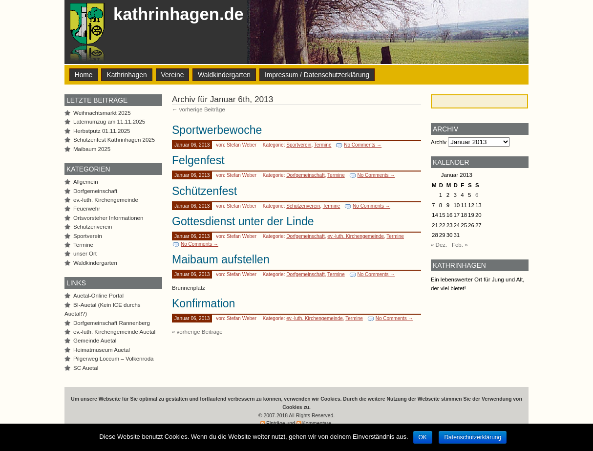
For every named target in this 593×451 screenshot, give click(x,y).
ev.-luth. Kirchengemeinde (355, 236)
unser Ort (85, 254)
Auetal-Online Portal (98, 296)
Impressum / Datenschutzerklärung (317, 75)
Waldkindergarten (224, 75)
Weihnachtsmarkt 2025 (102, 113)
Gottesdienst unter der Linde (243, 221)
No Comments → (362, 145)
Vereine (172, 75)
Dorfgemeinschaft (305, 175)
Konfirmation (203, 303)
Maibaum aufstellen (221, 259)
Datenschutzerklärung (472, 437)
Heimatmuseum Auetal (101, 350)
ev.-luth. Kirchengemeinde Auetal (114, 332)
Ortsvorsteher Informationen (108, 218)
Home (84, 75)
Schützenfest (204, 191)
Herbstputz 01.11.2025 (101, 131)
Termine (323, 145)
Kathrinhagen (126, 75)
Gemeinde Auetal (94, 341)
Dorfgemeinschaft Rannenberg (111, 323)
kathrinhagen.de (178, 14)
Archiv (438, 142)
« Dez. (439, 245)
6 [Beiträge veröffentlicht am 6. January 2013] (476, 195)
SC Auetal (85, 368)
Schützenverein (303, 206)
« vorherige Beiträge (197, 332)
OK (423, 437)
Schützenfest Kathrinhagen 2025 (114, 140)
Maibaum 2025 (91, 149)
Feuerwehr (86, 209)
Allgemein (85, 182)
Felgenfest (198, 160)
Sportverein (298, 145)
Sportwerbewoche (217, 130)
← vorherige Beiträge (198, 109)
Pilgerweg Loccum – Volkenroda (113, 359)
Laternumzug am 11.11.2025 (109, 122)
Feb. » (460, 245)
